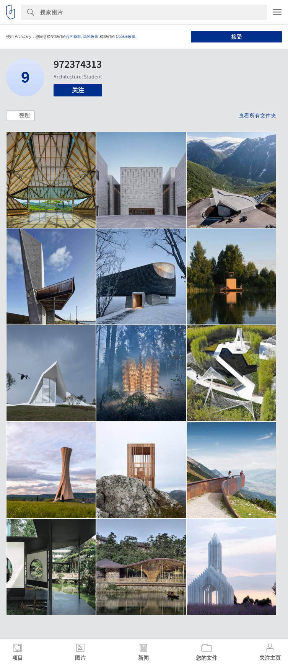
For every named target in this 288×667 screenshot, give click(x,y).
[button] (20, 115)
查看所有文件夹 (257, 116)
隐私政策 (90, 36)
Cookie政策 (125, 36)
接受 (236, 37)
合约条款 (73, 36)
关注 (78, 90)
